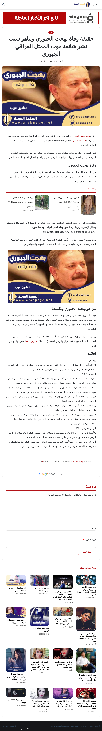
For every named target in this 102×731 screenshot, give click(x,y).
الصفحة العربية (79, 140)
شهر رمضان (31, 341)
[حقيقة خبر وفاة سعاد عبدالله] (39, 616)
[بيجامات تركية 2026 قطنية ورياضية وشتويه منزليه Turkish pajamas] (42, 202)
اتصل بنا (5, 726)
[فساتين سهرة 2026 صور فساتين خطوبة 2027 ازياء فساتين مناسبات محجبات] (88, 205)
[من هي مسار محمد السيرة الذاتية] (39, 580)
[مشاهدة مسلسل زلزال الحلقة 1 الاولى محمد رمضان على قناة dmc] (63, 611)
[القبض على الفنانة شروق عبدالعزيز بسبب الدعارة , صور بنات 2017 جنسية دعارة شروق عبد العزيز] (39, 653)
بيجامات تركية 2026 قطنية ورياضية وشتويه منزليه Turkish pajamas (20, 202)
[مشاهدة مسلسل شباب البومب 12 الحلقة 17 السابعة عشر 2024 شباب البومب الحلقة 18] (63, 582)
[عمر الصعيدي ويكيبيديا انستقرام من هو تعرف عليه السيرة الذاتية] (86, 660)
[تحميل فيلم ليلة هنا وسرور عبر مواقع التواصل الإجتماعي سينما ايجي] (86, 580)
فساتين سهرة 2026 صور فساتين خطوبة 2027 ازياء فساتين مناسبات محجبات (66, 202)
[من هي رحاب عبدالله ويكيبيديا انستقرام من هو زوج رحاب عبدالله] (16, 660)
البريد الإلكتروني (89, 540)
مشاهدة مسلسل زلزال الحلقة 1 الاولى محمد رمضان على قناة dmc (64, 621)
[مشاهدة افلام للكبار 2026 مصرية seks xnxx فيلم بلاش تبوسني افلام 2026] (86, 693)
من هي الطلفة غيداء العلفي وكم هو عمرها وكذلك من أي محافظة (63, 703)
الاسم (93, 528)
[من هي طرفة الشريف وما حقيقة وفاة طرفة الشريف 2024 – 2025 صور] (86, 619)
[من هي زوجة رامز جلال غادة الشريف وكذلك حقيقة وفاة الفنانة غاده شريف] (39, 693)
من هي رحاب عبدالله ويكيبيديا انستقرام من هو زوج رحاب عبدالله (16, 676)
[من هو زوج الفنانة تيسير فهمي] (16, 692)
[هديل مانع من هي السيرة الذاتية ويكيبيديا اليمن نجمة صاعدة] (63, 653)
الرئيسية (13, 726)
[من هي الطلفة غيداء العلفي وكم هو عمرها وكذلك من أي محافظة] (63, 693)
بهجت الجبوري (77, 461)
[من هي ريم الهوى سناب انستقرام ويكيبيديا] (16, 612)
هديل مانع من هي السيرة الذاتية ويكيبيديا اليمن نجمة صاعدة (63, 664)
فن (51, 32)
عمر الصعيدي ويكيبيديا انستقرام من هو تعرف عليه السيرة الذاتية (87, 677)
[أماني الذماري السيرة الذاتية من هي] (16, 580)
